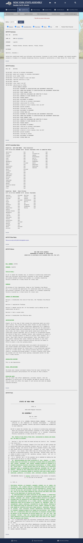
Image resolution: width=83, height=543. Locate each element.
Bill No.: (7, 22)
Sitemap (14, 540)
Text (51, 27)
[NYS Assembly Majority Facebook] (55, 3)
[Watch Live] (50, 3)
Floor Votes (37, 27)
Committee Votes (27, 27)
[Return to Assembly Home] (23, 4)
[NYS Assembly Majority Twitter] (60, 3)
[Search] (75, 3)
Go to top (7, 61)
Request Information (37, 540)
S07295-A (20, 38)
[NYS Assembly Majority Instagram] (65, 3)
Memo (45, 27)
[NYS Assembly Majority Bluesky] (70, 3)
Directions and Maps (63, 540)
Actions (18, 27)
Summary (11, 27)
